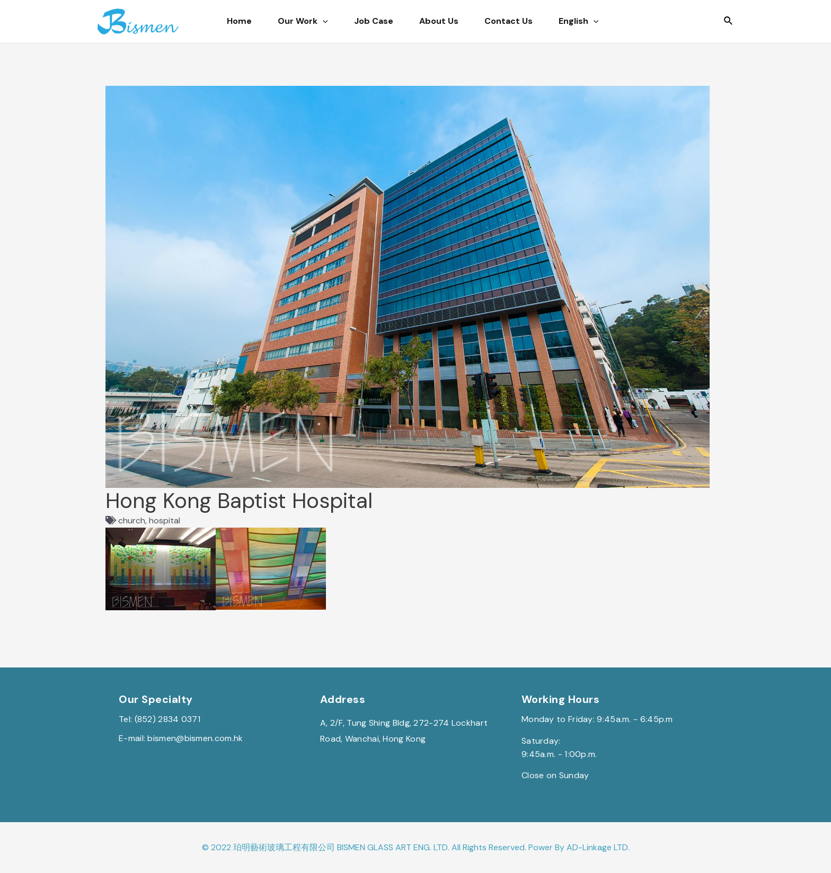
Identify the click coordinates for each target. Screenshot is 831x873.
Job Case (392, 20)
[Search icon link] (728, 21)
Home (229, 20)
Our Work (307, 21)
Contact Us (556, 20)
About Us (471, 20)
